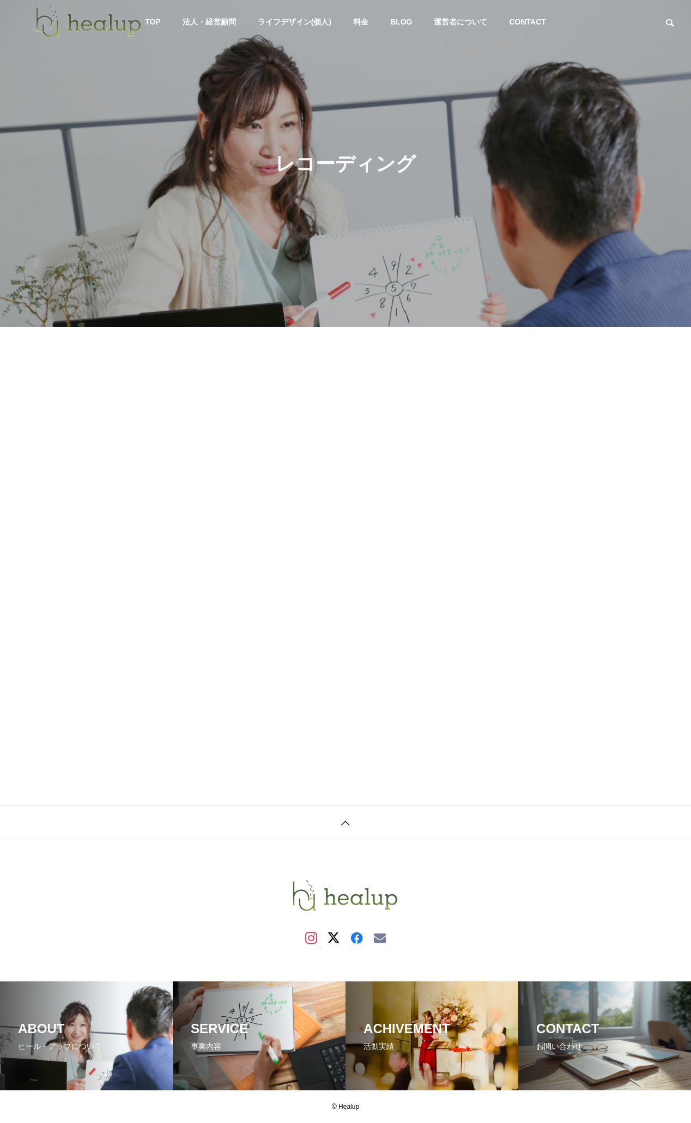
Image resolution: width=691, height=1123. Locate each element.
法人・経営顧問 (209, 21)
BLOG (401, 21)
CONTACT (527, 21)
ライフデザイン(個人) (294, 21)
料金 (360, 21)
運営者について (460, 21)
